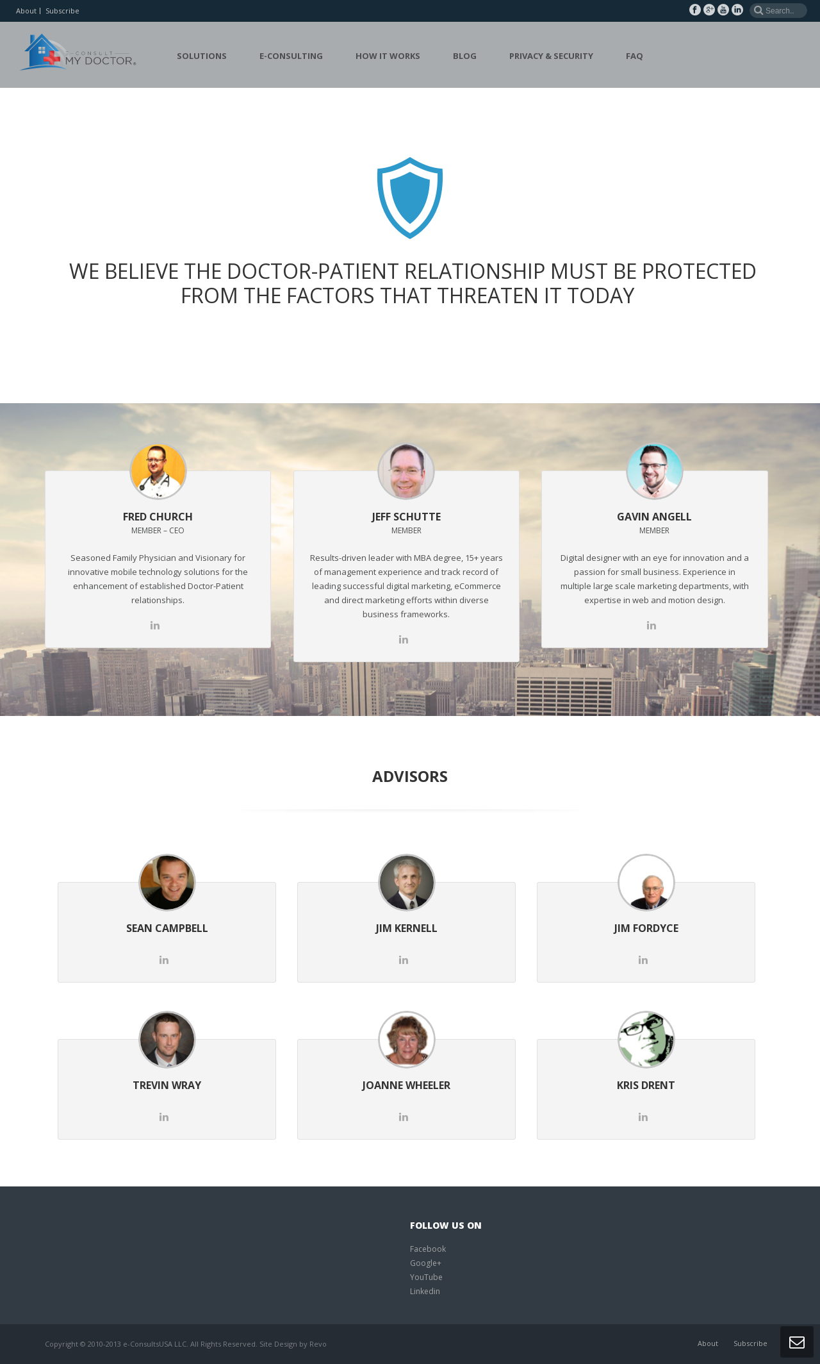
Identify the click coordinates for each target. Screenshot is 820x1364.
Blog (465, 56)
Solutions (202, 56)
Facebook (428, 1248)
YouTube (426, 1277)
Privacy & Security (551, 56)
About (26, 11)
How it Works (388, 56)
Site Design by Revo (293, 1344)
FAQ (634, 56)
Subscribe (62, 11)
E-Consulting (291, 56)
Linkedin (425, 1291)
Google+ (425, 1263)
